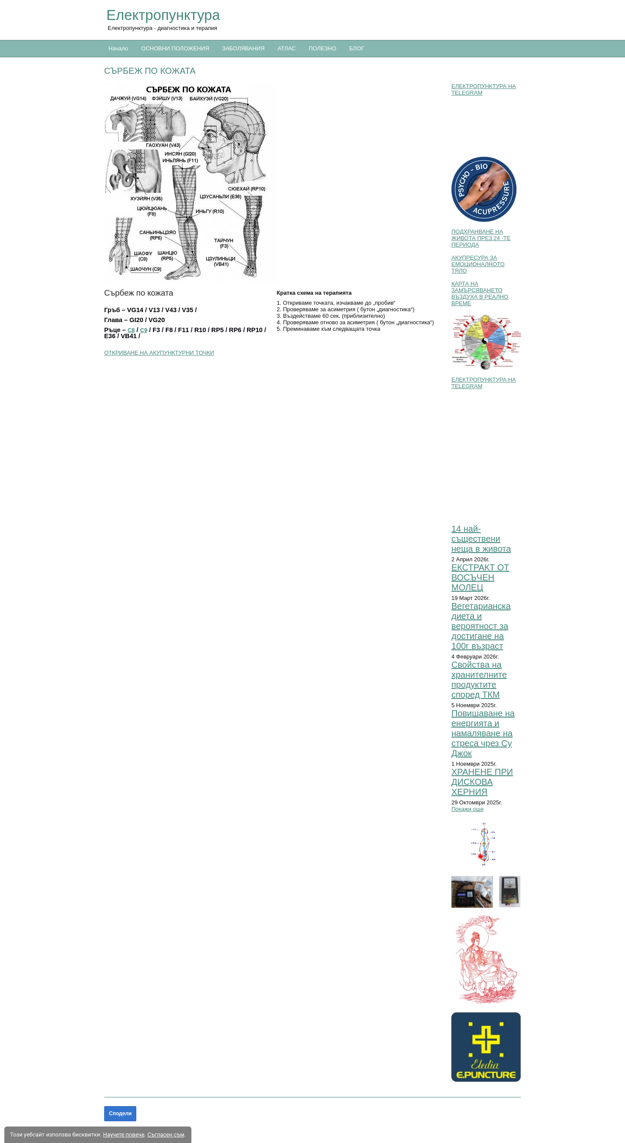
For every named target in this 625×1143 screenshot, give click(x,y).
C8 (131, 330)
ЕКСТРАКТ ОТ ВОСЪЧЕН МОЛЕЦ (480, 577)
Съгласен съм (165, 1134)
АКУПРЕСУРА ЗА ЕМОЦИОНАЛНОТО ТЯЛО (478, 264)
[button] (273, 182)
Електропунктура (163, 15)
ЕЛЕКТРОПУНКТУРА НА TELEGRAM (483, 89)
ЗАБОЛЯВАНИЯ (243, 48)
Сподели (120, 1113)
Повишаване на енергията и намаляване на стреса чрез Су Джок (483, 733)
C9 (144, 330)
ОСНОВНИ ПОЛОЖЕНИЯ (175, 48)
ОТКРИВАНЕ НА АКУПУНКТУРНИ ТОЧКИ (159, 352)
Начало (118, 48)
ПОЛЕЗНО (322, 48)
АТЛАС (287, 48)
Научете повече (123, 1134)
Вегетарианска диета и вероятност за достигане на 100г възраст (481, 626)
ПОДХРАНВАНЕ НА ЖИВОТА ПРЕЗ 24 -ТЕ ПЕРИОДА (480, 238)
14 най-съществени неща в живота (481, 538)
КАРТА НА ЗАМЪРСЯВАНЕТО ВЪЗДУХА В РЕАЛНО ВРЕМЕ (479, 293)
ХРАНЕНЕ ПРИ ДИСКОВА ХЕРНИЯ (482, 782)
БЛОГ (356, 48)
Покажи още (467, 809)
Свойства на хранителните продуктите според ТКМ (479, 679)
